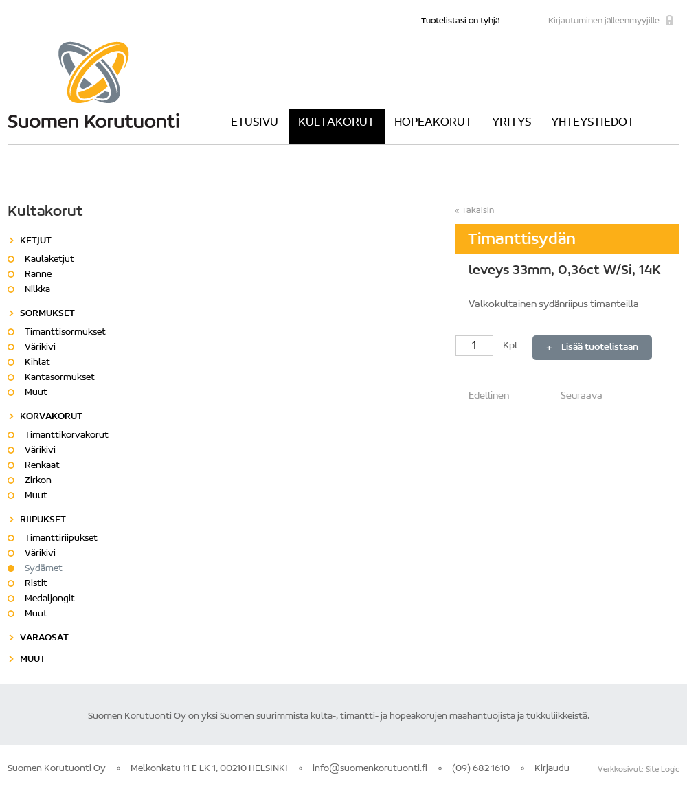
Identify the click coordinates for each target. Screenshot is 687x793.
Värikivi (40, 348)
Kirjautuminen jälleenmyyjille (604, 20)
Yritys (511, 123)
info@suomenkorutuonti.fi (370, 769)
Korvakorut (51, 417)
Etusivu (254, 123)
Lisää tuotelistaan (599, 348)
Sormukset (47, 314)
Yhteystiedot (592, 123)
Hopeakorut (433, 123)
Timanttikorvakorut (67, 435)
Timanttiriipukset (61, 539)
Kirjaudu (552, 769)
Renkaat (42, 466)
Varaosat (44, 638)
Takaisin (478, 210)
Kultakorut (336, 123)
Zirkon (38, 481)
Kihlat (37, 363)
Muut (36, 393)
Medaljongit (50, 599)
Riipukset (43, 520)
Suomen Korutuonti (93, 84)
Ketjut (36, 241)
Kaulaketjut (49, 260)
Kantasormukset (60, 378)
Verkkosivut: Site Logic (638, 770)
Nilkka (37, 290)
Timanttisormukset (65, 332)
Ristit (36, 584)
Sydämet (44, 569)
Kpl (487, 346)
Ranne (38, 275)
